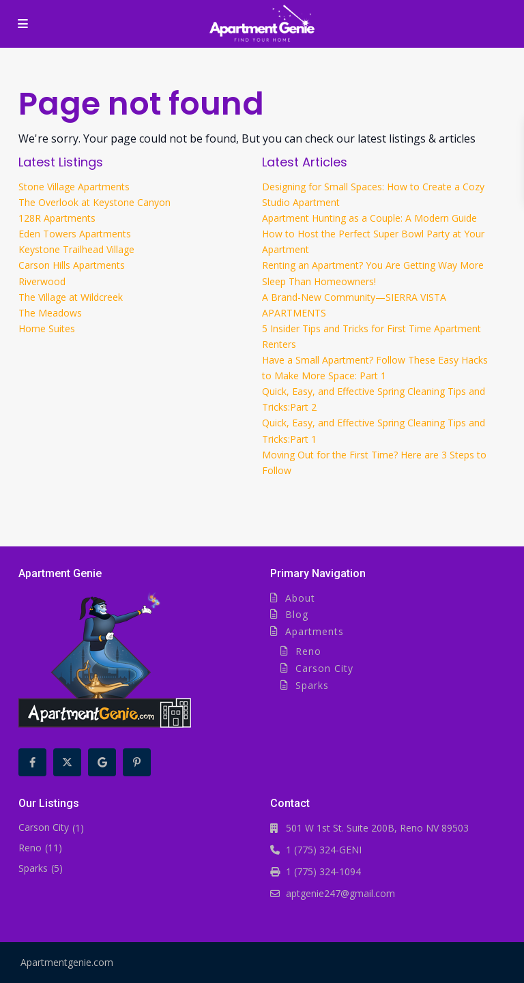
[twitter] (67, 762)
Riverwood (42, 281)
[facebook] (32, 762)
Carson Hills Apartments (71, 265)
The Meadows (50, 312)
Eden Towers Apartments (74, 233)
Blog (296, 614)
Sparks (312, 685)
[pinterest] (137, 762)
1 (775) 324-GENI (324, 849)
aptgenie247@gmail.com (340, 893)
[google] (102, 762)
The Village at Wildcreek (70, 297)
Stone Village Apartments (74, 186)
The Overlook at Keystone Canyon (94, 202)
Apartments (314, 631)
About (300, 597)
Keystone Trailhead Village (76, 249)
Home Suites (46, 328)
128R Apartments (57, 217)
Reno (308, 651)
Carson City (324, 668)
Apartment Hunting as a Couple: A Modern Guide (369, 217)
